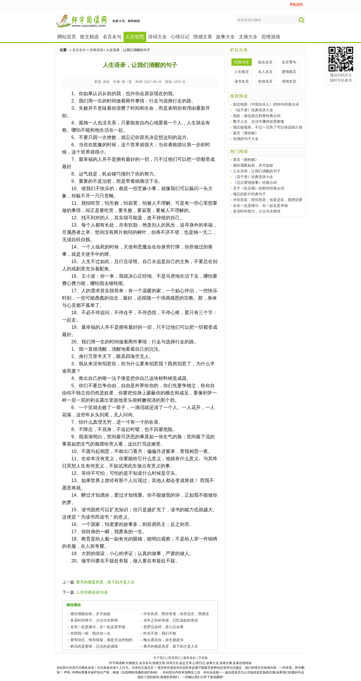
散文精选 (89, 36)
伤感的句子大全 (246, 139)
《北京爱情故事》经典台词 (255, 182)
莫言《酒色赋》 (246, 133)
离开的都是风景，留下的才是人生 (105, 582)
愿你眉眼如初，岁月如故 (90, 614)
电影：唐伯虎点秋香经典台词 (256, 116)
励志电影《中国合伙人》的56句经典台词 (266, 104)
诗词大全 (157, 36)
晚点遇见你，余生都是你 (163, 640)
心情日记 (180, 36)
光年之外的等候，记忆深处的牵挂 (170, 620)
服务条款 (189, 658)
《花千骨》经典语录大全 (253, 110)
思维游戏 (270, 36)
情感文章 (202, 36)
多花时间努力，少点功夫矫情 (94, 620)
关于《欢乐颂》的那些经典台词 (258, 188)
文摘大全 (248, 36)
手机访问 (296, 5)
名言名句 (112, 36)
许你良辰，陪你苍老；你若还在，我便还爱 (267, 200)
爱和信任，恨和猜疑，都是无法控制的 (101, 640)
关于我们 (159, 658)
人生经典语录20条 (92, 592)
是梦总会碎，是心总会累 (163, 627)
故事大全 (225, 36)
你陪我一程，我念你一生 (90, 633)
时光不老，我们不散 (159, 633)
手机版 (203, 658)
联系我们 (174, 658)
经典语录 (96, 50)
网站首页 (66, 36)
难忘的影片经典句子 (249, 194)
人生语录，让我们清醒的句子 (256, 171)
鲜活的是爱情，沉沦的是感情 (94, 646)
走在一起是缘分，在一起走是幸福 (97, 627)
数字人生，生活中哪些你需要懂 (258, 121)
